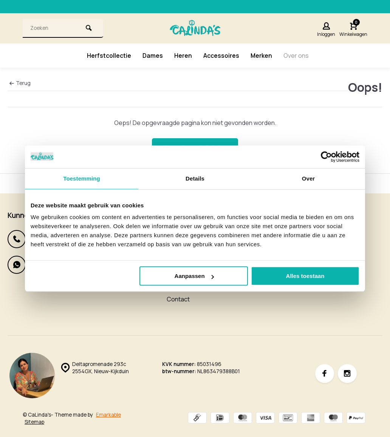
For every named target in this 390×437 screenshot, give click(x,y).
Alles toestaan (305, 276)
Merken (261, 55)
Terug (20, 83)
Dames (152, 55)
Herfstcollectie (109, 55)
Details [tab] (195, 178)
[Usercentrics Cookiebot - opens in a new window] (326, 156)
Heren (183, 55)
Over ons (296, 55)
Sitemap (34, 421)
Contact (178, 299)
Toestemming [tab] (81, 178)
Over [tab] (308, 178)
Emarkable (108, 414)
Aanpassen (194, 276)
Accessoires (221, 55)
